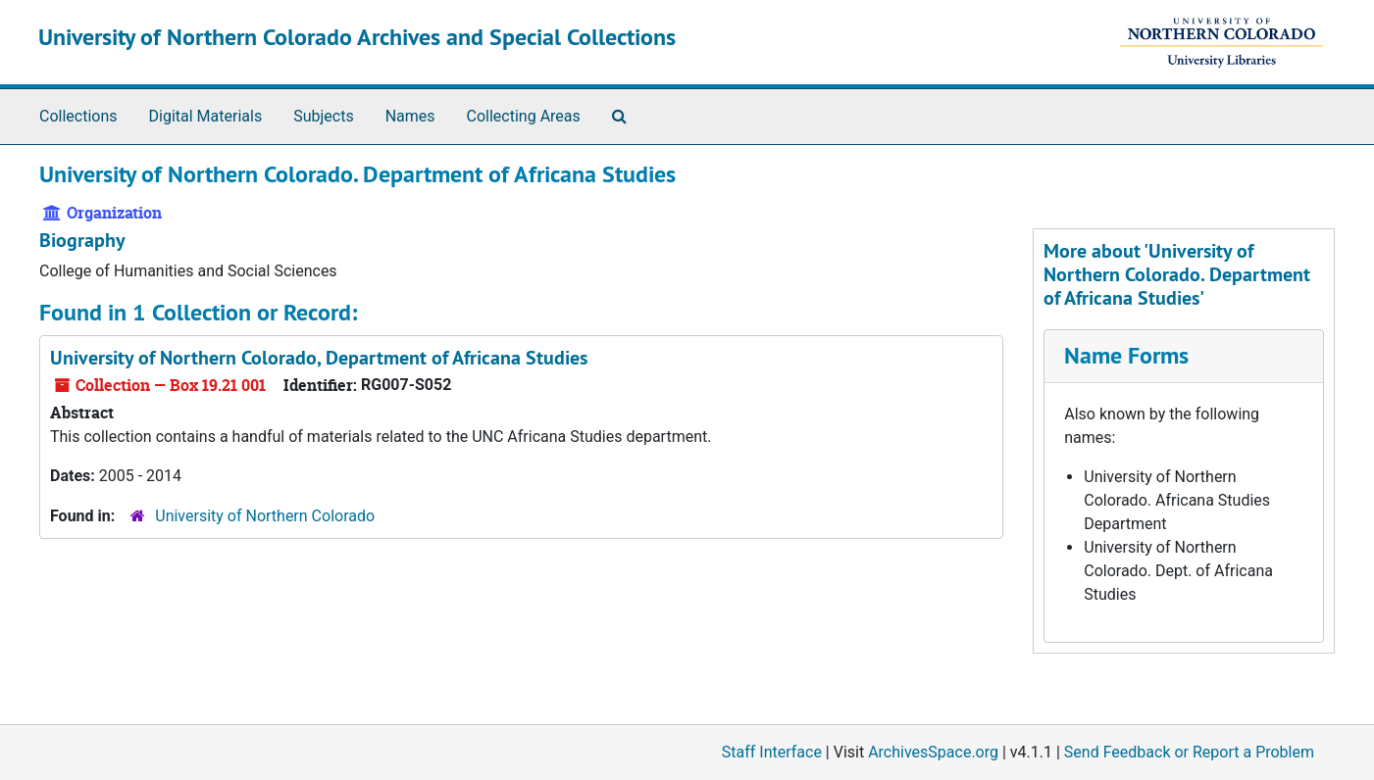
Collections (78, 116)
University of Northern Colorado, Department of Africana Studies (318, 357)
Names (410, 116)
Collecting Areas (524, 116)
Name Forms (1126, 355)
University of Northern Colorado (265, 516)
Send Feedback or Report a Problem (1189, 752)
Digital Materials (206, 116)
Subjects (323, 116)
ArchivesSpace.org (933, 752)
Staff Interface (772, 752)
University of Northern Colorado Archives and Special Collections (357, 37)
